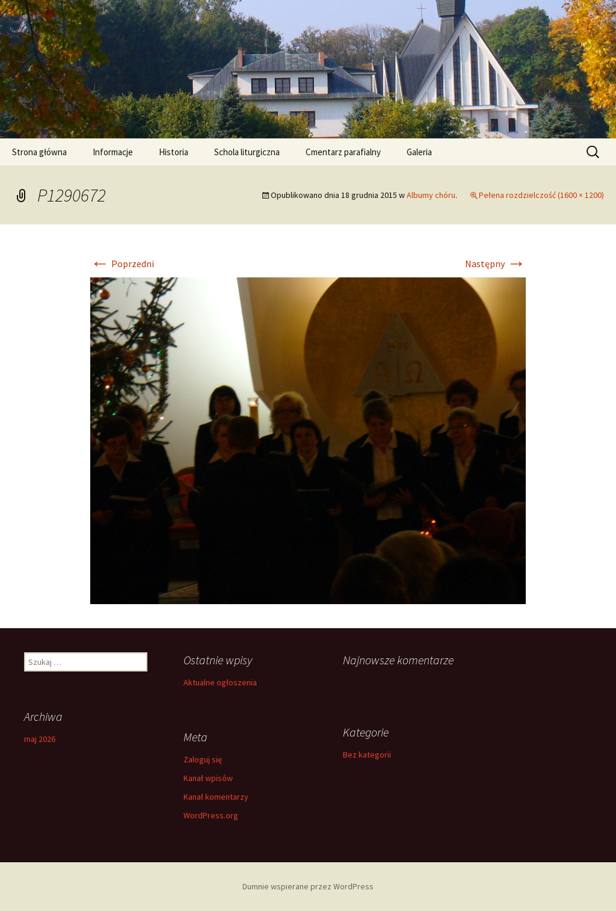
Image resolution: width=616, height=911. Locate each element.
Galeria (419, 152)
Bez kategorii (367, 754)
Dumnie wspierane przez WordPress (308, 886)
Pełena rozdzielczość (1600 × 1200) (541, 195)
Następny (495, 264)
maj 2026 (39, 738)
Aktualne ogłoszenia (220, 682)
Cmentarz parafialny (343, 152)
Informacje (113, 152)
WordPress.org (210, 815)
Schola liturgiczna (247, 152)
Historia (173, 152)
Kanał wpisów (208, 778)
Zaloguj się (202, 759)
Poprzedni (122, 264)
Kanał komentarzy (215, 796)
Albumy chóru (431, 195)
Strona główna (39, 152)
